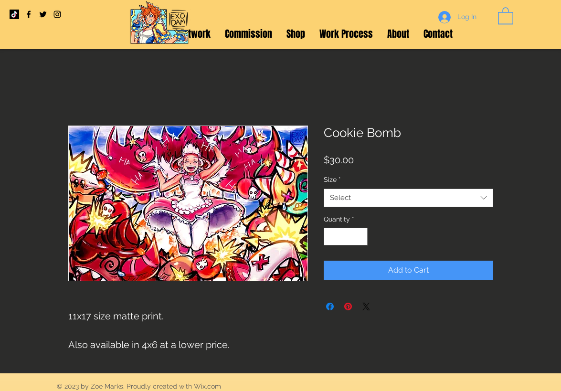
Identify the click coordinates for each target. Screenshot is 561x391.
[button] (505, 15)
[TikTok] (14, 14)
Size (332, 179)
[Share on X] (366, 306)
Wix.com (207, 386)
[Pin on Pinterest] (348, 306)
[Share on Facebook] (330, 306)
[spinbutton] (345, 236)
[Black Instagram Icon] (57, 14)
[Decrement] (331, 236)
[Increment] (360, 236)
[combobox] (408, 198)
